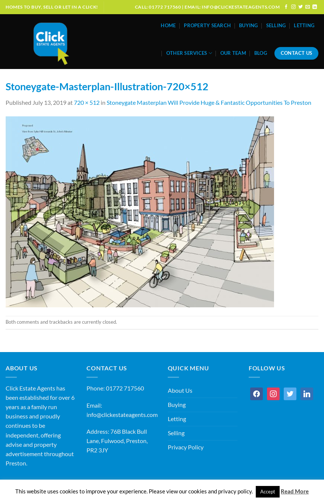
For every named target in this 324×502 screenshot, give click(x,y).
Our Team (233, 53)
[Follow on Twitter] (300, 6)
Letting (304, 25)
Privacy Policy (186, 447)
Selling (276, 25)
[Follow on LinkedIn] (314, 6)
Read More (295, 491)
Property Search (207, 25)
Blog (260, 53)
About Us (180, 390)
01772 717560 (125, 388)
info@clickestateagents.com (122, 414)
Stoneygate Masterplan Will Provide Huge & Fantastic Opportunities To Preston (209, 102)
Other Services (189, 53)
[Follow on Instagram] (293, 6)
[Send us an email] (307, 6)
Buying (248, 25)
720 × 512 (87, 102)
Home (168, 25)
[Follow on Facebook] (286, 6)
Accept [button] (267, 492)
